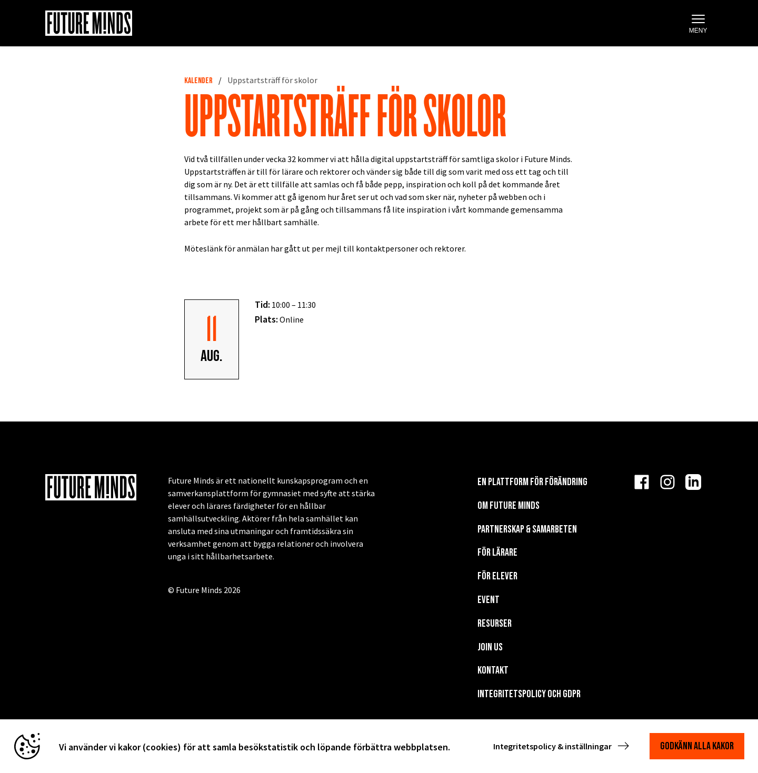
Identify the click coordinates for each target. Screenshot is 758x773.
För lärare (497, 552)
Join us (490, 647)
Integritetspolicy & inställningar (562, 745)
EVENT (488, 600)
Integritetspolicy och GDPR (529, 694)
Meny (698, 24)
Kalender (198, 81)
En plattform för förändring (532, 482)
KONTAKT (492, 670)
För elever (497, 576)
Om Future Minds (508, 505)
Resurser (494, 623)
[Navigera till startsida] (88, 23)
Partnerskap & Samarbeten (527, 529)
